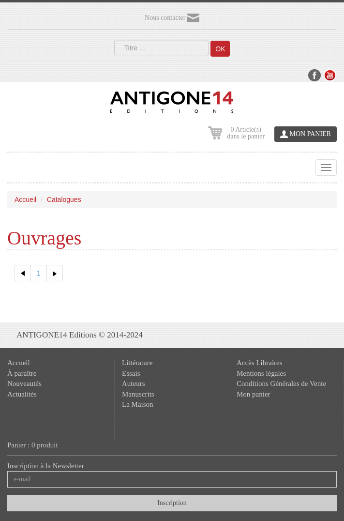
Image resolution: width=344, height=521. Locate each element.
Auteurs (133, 383)
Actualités (22, 394)
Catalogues (64, 199)
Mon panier (253, 394)
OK (220, 49)
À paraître (21, 373)
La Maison (137, 404)
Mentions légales (261, 373)
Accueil (25, 199)
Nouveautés (24, 383)
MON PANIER (305, 134)
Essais (131, 373)
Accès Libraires (260, 363)
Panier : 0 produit (32, 445)
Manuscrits (138, 394)
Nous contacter (172, 18)
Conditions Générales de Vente (281, 383)
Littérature (137, 363)
